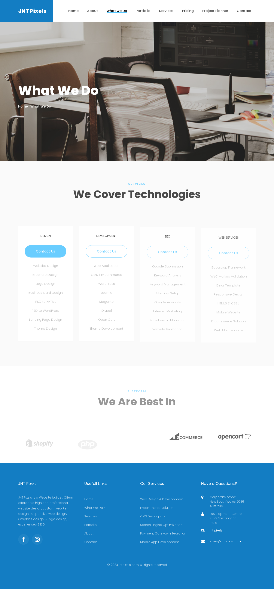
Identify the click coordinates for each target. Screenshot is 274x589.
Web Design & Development (161, 499)
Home (73, 10)
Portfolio (143, 10)
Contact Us (45, 253)
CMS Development (154, 516)
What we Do (116, 10)
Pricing (188, 10)
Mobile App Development (159, 542)
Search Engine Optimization (161, 525)
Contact (244, 10)
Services (166, 10)
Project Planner (215, 10)
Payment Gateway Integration (163, 533)
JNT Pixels (32, 11)
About (92, 10)
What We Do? (94, 508)
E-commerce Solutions (157, 508)
